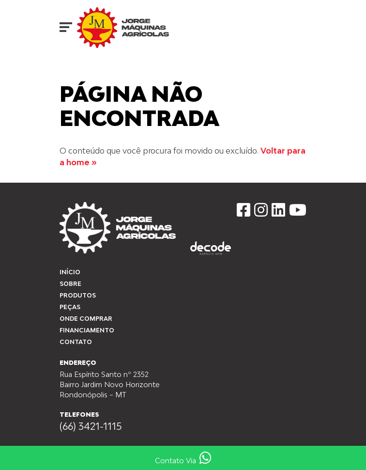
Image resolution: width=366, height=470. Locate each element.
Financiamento (87, 330)
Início (68, 73)
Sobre (70, 283)
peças (70, 307)
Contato (76, 341)
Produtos (78, 295)
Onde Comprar (86, 318)
